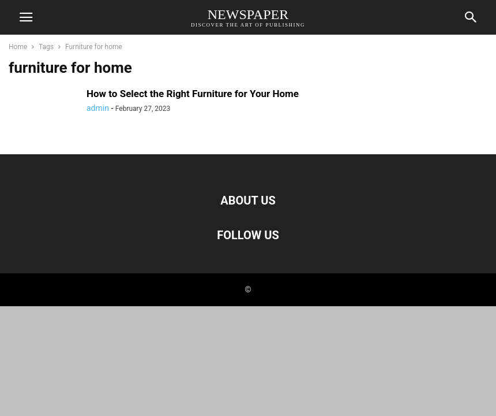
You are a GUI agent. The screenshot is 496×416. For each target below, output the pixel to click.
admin (98, 108)
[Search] (471, 19)
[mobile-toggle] (26, 20)
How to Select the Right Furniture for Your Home (193, 93)
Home (18, 47)
